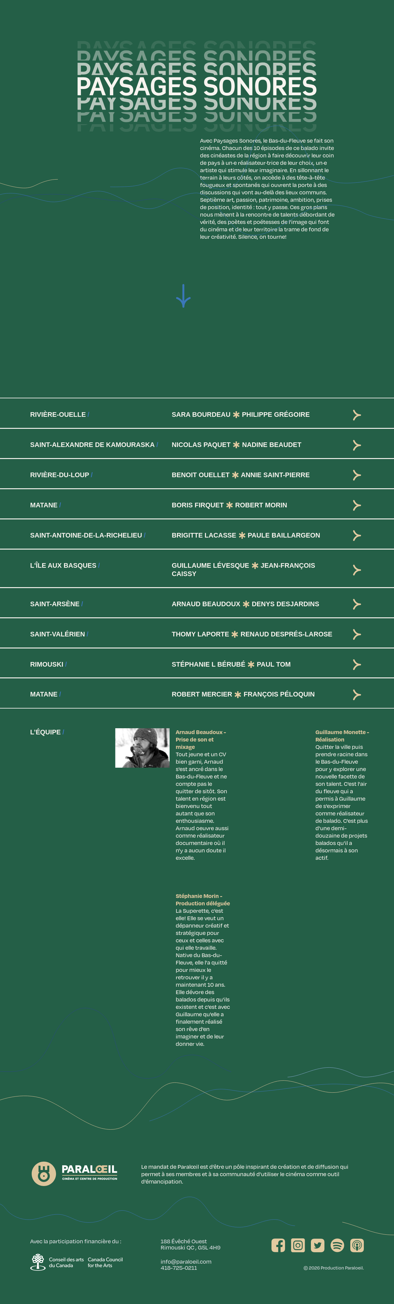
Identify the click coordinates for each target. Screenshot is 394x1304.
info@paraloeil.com (186, 1261)
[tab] (197, 413)
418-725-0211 (179, 1268)
